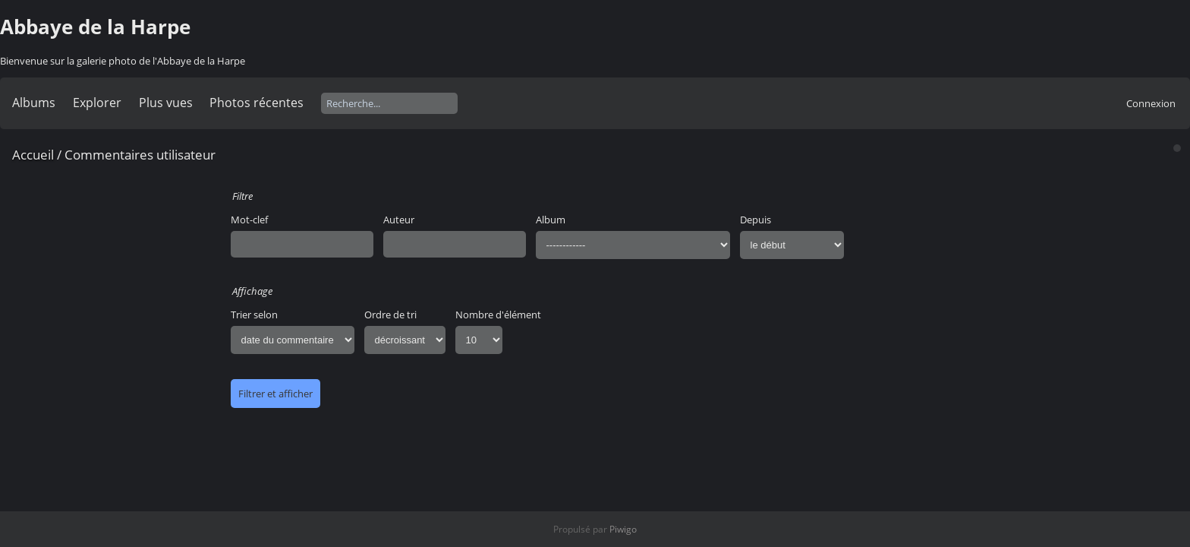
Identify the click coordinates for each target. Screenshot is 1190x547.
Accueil (33, 154)
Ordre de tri (390, 314)
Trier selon (254, 314)
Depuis (755, 219)
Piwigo (623, 529)
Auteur (398, 219)
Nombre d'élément (498, 314)
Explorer (97, 102)
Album (550, 219)
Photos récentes (256, 102)
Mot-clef (249, 219)
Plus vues (166, 102)
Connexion (1151, 103)
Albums (33, 102)
